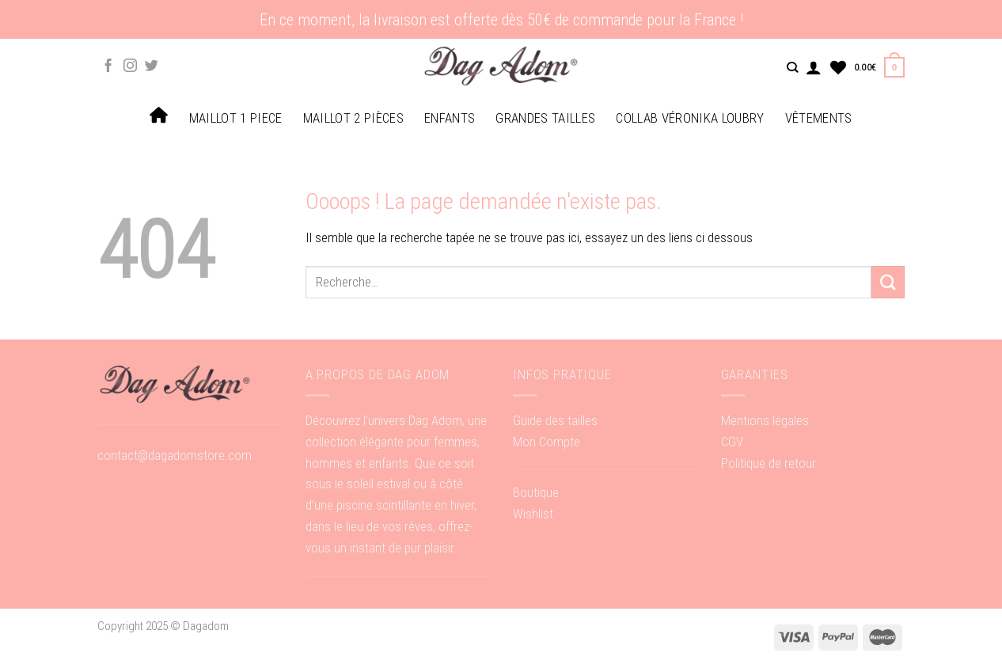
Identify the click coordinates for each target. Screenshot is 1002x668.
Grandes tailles (545, 118)
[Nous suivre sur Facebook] (108, 66)
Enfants (449, 118)
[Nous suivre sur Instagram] (130, 66)
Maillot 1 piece (236, 118)
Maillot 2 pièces (353, 118)
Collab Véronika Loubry (690, 118)
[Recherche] (792, 67)
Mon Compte (546, 442)
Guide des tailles (555, 420)
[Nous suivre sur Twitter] (151, 66)
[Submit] (888, 282)
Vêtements (818, 118)
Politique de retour (768, 463)
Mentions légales (765, 420)
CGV (732, 442)
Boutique (536, 492)
